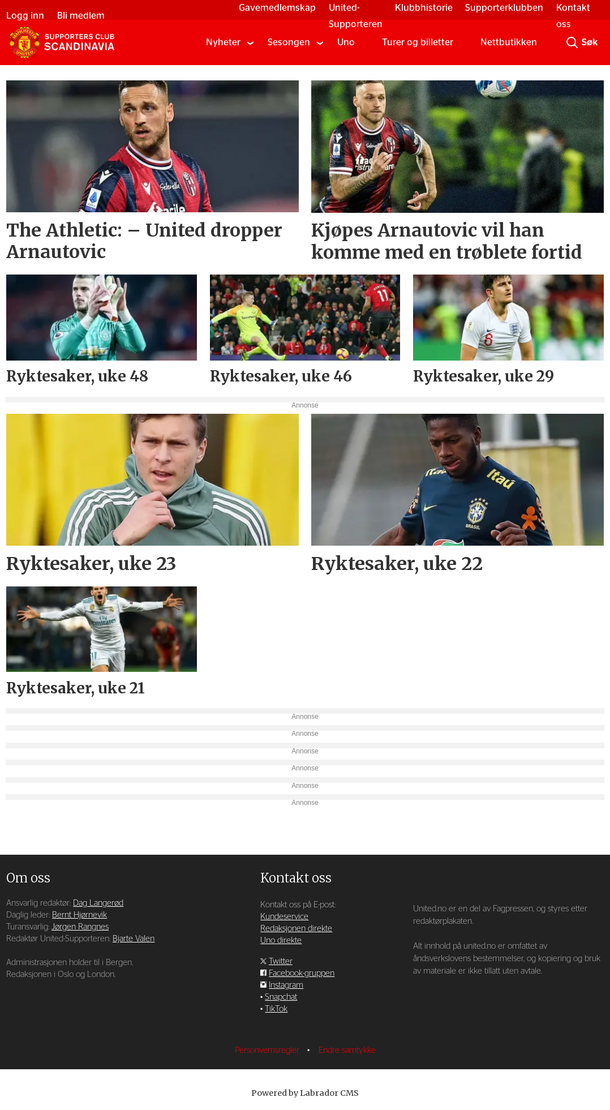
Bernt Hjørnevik (79, 915)
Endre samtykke (347, 1050)
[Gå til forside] (61, 42)
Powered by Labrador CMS (305, 1093)
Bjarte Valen (133, 939)
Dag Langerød (98, 903)
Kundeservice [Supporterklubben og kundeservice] (284, 916)
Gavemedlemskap (277, 7)
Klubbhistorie (424, 7)
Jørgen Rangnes (80, 927)
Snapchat (281, 997)
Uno (346, 42)
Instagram (286, 985)
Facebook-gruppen (301, 973)
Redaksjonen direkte (296, 928)
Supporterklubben (504, 7)
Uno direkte (281, 940)
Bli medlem (81, 15)
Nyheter (223, 42)
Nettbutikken (508, 42)
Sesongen (289, 42)
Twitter (281, 961)
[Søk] (572, 42)
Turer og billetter (417, 42)
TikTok (276, 1009)
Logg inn (25, 15)
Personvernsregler (268, 1050)
